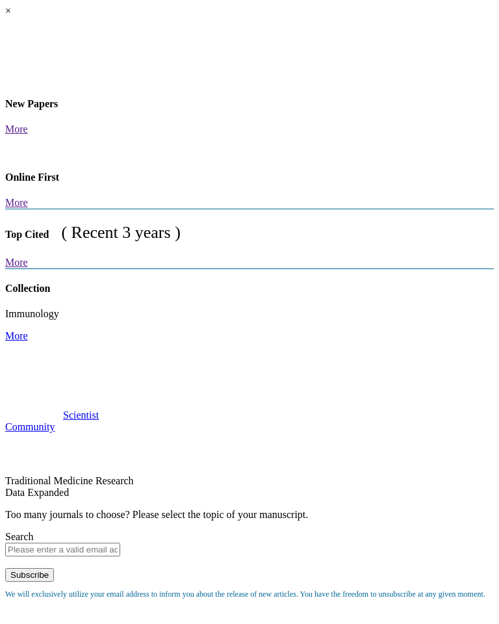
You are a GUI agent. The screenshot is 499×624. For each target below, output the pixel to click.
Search (19, 536)
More (16, 129)
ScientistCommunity (52, 421)
